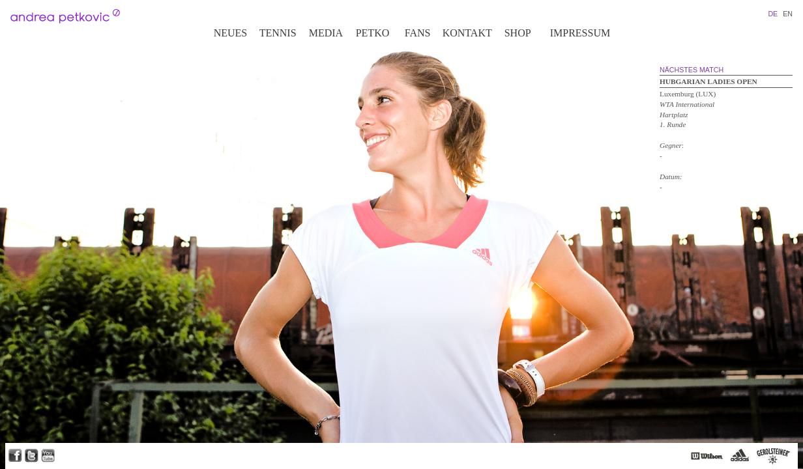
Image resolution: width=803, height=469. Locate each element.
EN (788, 14)
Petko (373, 32)
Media (326, 32)
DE (773, 14)
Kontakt (467, 32)
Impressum (580, 32)
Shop (517, 32)
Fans (418, 32)
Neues (231, 32)
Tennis (278, 32)
